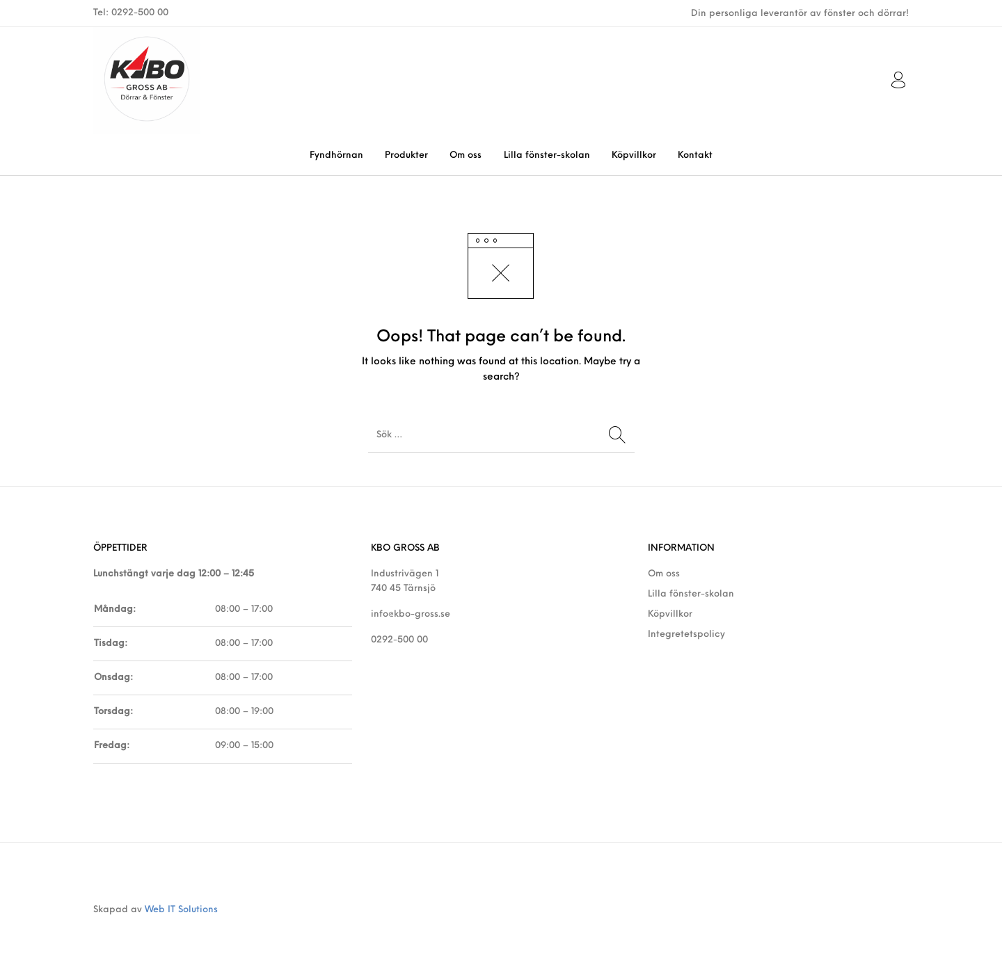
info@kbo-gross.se (410, 614)
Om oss (664, 573)
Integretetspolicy (686, 634)
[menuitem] (336, 155)
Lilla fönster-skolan (691, 594)
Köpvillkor (670, 614)
